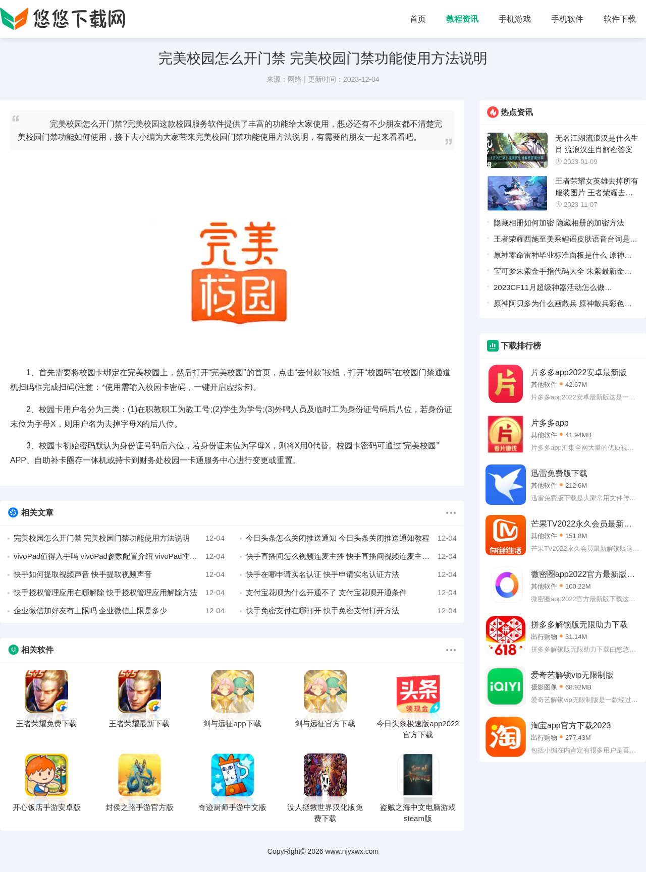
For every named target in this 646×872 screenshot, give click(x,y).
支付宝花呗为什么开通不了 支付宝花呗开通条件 (351, 593)
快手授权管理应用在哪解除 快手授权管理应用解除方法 (119, 593)
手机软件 (567, 19)
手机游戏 (515, 19)
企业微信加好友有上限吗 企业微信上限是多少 (119, 611)
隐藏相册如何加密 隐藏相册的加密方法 (559, 222)
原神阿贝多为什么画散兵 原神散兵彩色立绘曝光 (563, 305)
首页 (418, 19)
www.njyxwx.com (352, 851)
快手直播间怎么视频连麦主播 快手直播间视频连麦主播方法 (351, 556)
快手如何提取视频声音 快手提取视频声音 (119, 574)
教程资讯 (462, 19)
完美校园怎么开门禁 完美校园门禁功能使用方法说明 (119, 538)
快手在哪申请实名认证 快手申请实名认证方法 (351, 574)
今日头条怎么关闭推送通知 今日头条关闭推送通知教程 (351, 538)
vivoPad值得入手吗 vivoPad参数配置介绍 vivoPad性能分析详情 (119, 556)
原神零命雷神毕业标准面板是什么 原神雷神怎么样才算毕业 (563, 257)
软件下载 (620, 19)
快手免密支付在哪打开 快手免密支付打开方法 (351, 611)
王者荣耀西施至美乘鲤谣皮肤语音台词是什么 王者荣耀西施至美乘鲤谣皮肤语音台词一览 (565, 241)
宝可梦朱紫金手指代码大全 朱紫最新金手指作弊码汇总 (563, 273)
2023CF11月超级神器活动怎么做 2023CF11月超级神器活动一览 (549, 289)
